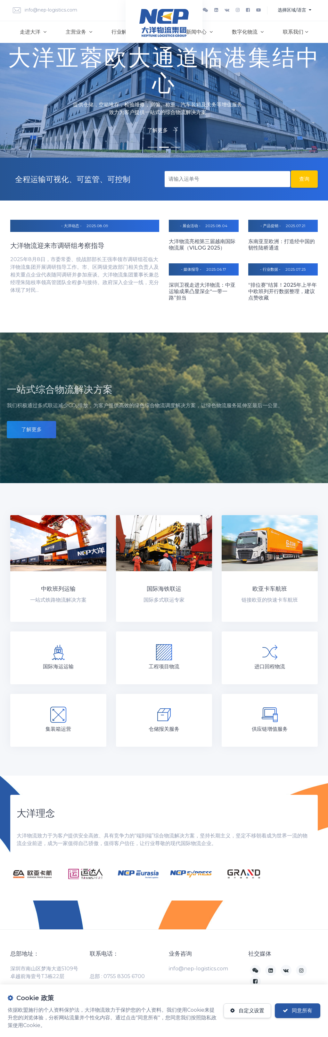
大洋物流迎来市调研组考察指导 (57, 246)
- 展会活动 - (190, 225)
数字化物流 (248, 32)
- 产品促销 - (270, 225)
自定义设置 (247, 1011)
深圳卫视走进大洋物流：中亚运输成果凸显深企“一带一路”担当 (202, 291)
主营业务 (79, 32)
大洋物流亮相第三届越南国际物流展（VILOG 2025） (202, 244)
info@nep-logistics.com (45, 10)
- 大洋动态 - (71, 225)
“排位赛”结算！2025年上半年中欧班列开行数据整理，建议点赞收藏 (282, 291)
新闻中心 (199, 32)
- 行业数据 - (270, 269)
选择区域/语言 (293, 10)
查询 (304, 179)
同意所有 (297, 1011)
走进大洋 (33, 32)
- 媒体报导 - (191, 269)
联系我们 (295, 32)
